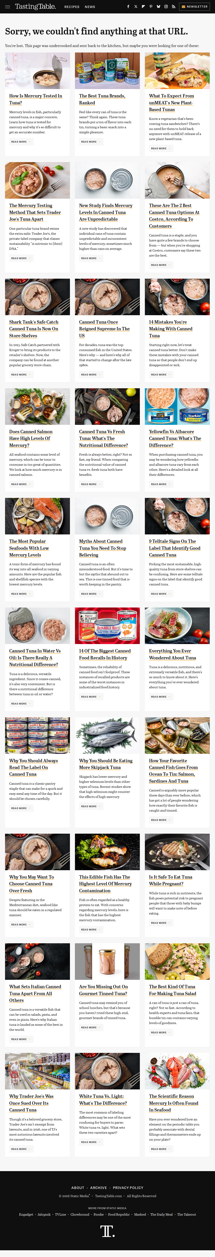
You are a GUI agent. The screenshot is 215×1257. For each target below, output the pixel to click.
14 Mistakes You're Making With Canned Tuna (173, 329)
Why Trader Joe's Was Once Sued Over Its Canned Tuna (33, 1110)
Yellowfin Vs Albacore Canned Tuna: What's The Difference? (173, 438)
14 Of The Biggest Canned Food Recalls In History (105, 657)
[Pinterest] (151, 7)
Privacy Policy (128, 1194)
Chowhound (80, 1221)
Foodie (99, 1221)
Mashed (140, 1221)
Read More (19, 141)
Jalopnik (44, 1221)
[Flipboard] (143, 7)
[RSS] (174, 7)
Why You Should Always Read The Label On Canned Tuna (36, 767)
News (90, 6)
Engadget (26, 1221)
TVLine (60, 1221)
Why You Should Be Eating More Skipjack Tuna (103, 767)
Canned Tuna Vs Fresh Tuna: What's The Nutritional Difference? (105, 438)
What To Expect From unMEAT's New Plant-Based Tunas (173, 102)
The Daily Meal (161, 1221)
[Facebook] (128, 7)
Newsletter (194, 6)
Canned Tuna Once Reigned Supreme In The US (102, 329)
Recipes (71, 6)
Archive (98, 1194)
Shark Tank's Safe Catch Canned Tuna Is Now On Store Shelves (34, 329)
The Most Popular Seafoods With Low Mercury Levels (31, 548)
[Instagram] (166, 7)
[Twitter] (136, 7)
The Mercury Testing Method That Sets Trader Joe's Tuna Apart (36, 212)
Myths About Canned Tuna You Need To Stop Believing (105, 548)
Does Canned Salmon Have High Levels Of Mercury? (33, 438)
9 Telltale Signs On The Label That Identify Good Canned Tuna (174, 548)
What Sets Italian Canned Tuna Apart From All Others (31, 1000)
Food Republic (119, 1221)
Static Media (79, 1202)
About (77, 1194)
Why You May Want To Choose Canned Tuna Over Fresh (33, 884)
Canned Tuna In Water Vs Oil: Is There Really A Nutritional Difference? (36, 657)
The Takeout (186, 1221)
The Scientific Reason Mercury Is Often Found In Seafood (176, 1110)
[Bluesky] (158, 7)
